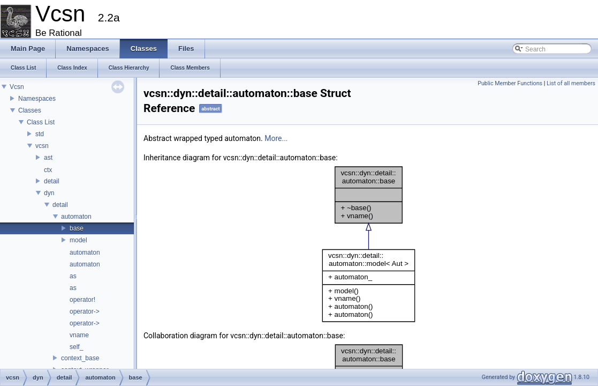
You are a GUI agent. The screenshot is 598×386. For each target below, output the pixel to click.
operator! (82, 299)
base (77, 228)
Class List (41, 122)
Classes (29, 110)
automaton (76, 216)
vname (79, 335)
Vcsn (17, 87)
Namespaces (37, 98)
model (78, 240)
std (39, 134)
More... (275, 138)
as (73, 276)
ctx (48, 170)
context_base (80, 358)
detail (51, 181)
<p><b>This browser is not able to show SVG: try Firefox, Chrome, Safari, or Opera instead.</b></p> (369, 244)
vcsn (42, 146)
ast (48, 157)
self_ (76, 347)
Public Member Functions (510, 83)
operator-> (85, 311)
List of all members (571, 83)
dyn (49, 193)
